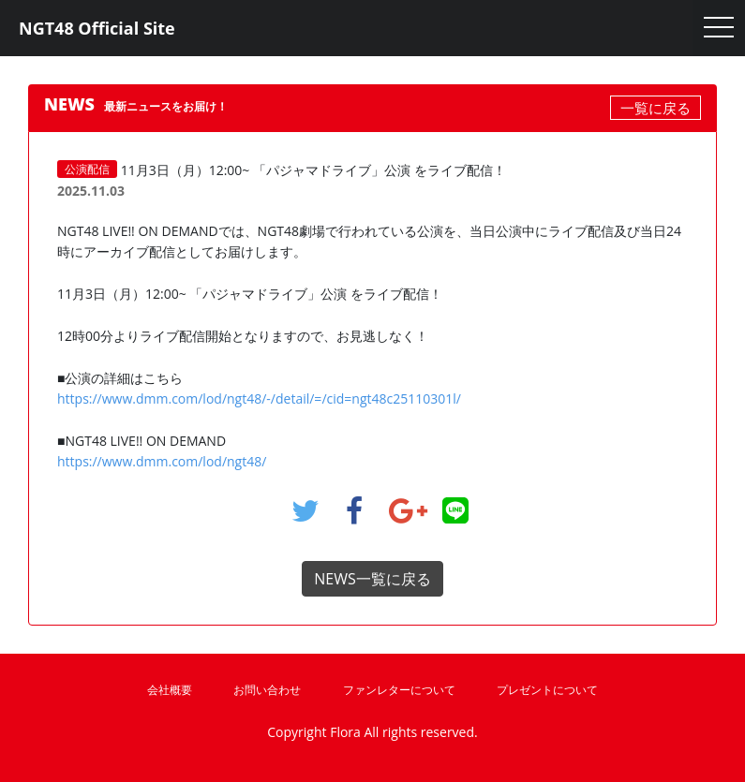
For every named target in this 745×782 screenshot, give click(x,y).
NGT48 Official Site (97, 28)
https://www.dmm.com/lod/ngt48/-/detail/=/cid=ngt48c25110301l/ (259, 398)
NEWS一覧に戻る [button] (372, 578)
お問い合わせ (267, 690)
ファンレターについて (399, 690)
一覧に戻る (655, 107)
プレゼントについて (547, 690)
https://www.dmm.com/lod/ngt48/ (161, 461)
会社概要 (169, 690)
